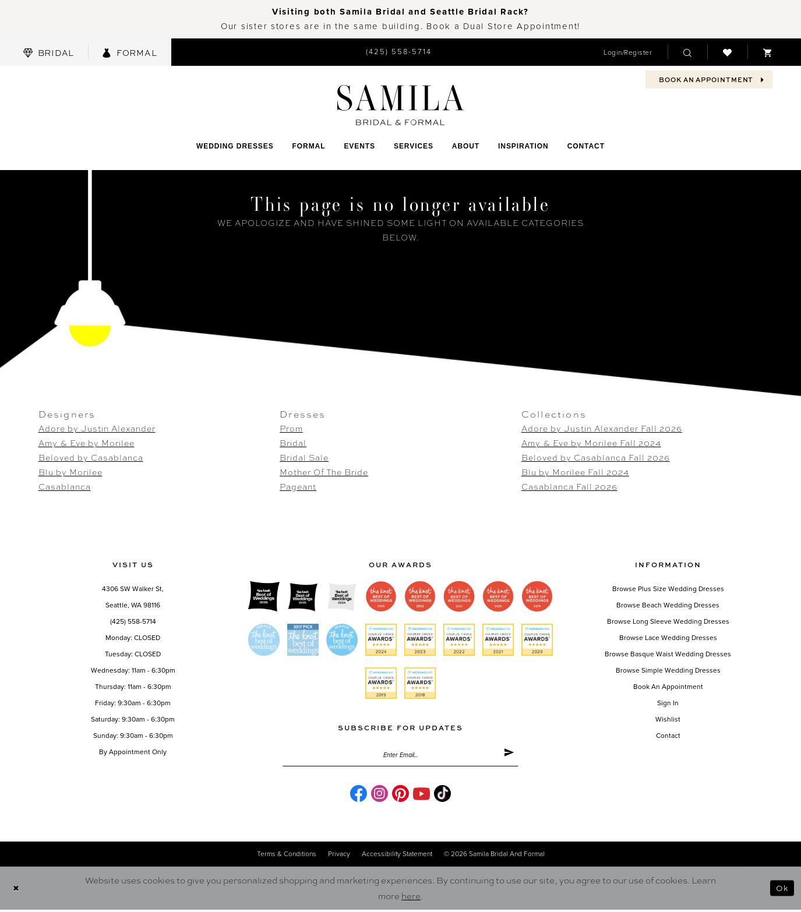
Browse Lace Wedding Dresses (668, 638)
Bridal (293, 442)
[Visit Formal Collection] (129, 52)
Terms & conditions (286, 857)
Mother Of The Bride (324, 472)
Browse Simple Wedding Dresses (668, 670)
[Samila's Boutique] (400, 105)
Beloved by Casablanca (90, 457)
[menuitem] (48, 52)
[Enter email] (400, 756)
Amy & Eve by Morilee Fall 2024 (591, 442)
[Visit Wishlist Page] (727, 52)
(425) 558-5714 (133, 621)
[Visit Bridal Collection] (48, 52)
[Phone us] (398, 51)
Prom (291, 428)
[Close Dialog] (17, 891)
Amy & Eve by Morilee (86, 442)
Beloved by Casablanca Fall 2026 (595, 457)
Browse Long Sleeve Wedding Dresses (668, 621)
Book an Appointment (668, 687)
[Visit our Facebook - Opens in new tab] (358, 796)
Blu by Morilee (70, 472)
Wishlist (667, 719)
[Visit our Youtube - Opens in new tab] (421, 796)
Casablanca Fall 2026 (569, 486)
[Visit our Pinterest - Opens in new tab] (400, 796)
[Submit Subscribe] (507, 756)
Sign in (668, 703)
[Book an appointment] (708, 79)
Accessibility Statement (397, 857)
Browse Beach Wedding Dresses (667, 605)
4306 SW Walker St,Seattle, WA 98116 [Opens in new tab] (133, 597)
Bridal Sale (304, 457)
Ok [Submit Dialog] (781, 890)
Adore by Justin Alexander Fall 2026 (601, 428)
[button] (628, 52)
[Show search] (687, 52)
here (411, 898)
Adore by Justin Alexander (97, 428)
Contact (668, 735)
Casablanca (64, 486)
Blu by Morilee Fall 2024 (575, 472)
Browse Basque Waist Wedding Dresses (668, 654)
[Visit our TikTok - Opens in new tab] (442, 796)
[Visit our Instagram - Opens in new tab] (379, 796)
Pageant (298, 486)
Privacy (339, 857)
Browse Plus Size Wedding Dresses (668, 589)
